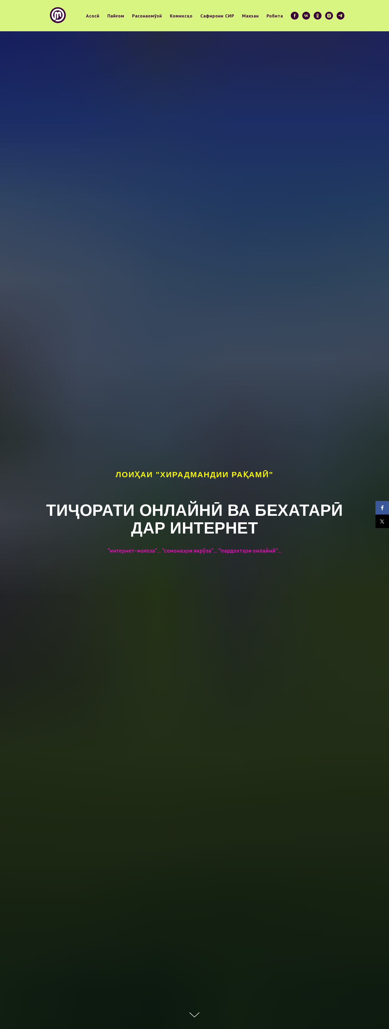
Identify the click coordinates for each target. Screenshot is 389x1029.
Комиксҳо (181, 16)
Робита (275, 16)
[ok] (318, 16)
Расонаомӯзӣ (147, 16)
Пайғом (115, 16)
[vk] (306, 16)
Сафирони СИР (217, 16)
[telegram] (340, 16)
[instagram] (329, 16)
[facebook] (295, 16)
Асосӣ (93, 16)
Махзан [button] (250, 16)
